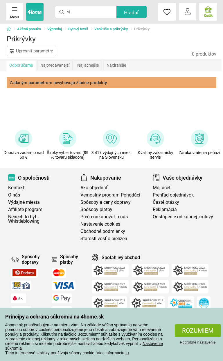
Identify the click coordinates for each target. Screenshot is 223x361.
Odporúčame (21, 65)
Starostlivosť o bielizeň (103, 238)
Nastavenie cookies (100, 224)
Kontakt (16, 187)
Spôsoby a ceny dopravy (105, 202)
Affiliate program (25, 209)
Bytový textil (78, 29)
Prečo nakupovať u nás (104, 217)
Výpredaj (54, 29)
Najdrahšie (116, 65)
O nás (14, 195)
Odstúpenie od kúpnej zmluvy (183, 217)
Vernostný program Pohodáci (110, 195)
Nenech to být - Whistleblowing (23, 219)
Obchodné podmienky (102, 231)
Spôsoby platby (96, 209)
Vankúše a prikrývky (111, 29)
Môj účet (161, 187)
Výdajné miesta (24, 202)
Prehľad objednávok (173, 195)
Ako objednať (94, 187)
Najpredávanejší (54, 65)
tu (127, 353)
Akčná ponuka (29, 29)
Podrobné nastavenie (198, 342)
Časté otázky (166, 202)
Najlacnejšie (88, 65)
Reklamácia (165, 209)
